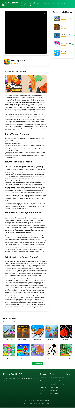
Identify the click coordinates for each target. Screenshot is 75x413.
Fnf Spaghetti (54, 393)
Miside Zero (53, 390)
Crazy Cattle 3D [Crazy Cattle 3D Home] (10, 4)
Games (39, 3)
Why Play (23, 5)
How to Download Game (57, 378)
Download (32, 3)
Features (46, 3)
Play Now (23, 3)
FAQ (29, 5)
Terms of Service (41, 403)
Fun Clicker (68, 378)
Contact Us (49, 403)
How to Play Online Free (57, 381)
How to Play (61, 3)
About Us (25, 403)
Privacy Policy (32, 403)
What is (53, 3)
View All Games (37, 363)
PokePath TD (54, 387)
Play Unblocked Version (57, 384)
